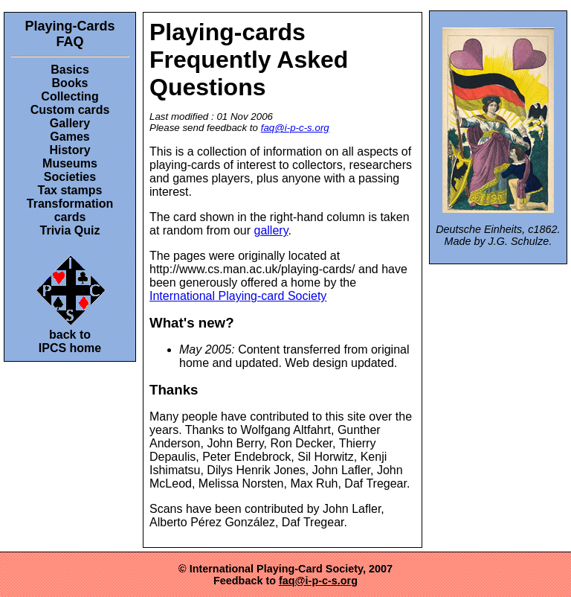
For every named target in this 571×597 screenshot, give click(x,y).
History (69, 150)
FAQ (69, 41)
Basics (70, 69)
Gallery (70, 123)
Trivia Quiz (70, 230)
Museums (69, 163)
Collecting (69, 96)
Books (70, 83)
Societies (70, 176)
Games (69, 136)
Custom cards (70, 109)
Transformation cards (70, 210)
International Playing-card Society (237, 296)
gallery (271, 230)
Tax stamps (70, 190)
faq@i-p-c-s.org (295, 127)
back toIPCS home (70, 302)
